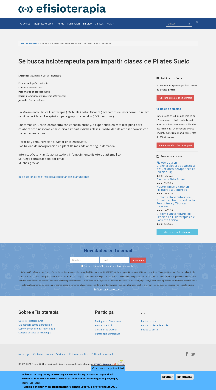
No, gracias (184, 376)
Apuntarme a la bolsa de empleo (175, 145)
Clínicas (99, 23)
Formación (73, 23)
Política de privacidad (102, 353)
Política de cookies (78, 353)
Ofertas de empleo (30, 43)
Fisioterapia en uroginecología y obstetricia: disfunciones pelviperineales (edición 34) (176, 167)
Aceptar (167, 376)
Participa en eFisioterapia (108, 320)
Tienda (60, 23)
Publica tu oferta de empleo (155, 324)
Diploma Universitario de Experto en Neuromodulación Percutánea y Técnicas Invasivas (176, 201)
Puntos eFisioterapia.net (107, 333)
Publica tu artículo (104, 324)
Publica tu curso (149, 320)
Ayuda (49, 353)
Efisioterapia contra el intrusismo (35, 324)
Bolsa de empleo (169, 108)
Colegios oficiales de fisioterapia (34, 333)
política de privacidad (124, 265)
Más (110, 23)
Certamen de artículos (106, 329)
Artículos (25, 23)
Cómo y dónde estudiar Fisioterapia (36, 329)
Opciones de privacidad (108, 368)
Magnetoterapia (43, 23)
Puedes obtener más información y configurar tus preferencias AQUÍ (70, 387)
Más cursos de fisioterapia (177, 232)
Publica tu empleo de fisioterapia (175, 97)
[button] (197, 23)
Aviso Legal (24, 353)
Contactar (38, 353)
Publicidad (61, 353)
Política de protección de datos (108, 288)
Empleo (87, 23)
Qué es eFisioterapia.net (30, 320)
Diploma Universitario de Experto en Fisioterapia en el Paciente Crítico (176, 217)
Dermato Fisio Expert (171, 179)
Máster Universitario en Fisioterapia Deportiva (173, 188)
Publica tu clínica (149, 329)
